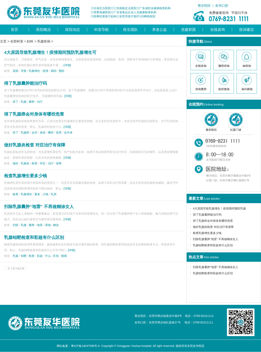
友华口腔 (221, 5)
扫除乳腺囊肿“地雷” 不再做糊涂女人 (215, 239)
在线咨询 (217, 30)
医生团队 (130, 30)
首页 (14, 30)
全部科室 (16, 41)
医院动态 (72, 30)
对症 (42, 163)
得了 (15, 101)
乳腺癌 (25, 132)
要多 (37, 194)
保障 (59, 163)
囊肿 (31, 101)
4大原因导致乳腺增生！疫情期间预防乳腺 (219, 208)
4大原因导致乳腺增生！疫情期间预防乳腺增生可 (50, 52)
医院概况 (43, 30)
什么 (48, 255)
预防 (61, 70)
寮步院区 (204, 5)
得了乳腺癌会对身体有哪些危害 (34, 114)
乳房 (53, 194)
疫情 (45, 70)
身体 (42, 132)
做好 (15, 163)
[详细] (67, 65)
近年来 (68, 132)
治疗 (40, 101)
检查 (34, 163)
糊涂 (56, 225)
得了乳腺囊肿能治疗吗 (25, 83)
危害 (59, 132)
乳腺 (24, 101)
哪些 (51, 132)
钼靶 (24, 255)
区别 (56, 255)
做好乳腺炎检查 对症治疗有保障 (34, 145)
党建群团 (188, 30)
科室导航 (101, 30)
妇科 (30, 41)
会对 (34, 132)
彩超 (40, 255)
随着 (64, 255)
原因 (15, 70)
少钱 (45, 194)
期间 (53, 70)
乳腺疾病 (43, 41)
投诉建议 (246, 30)
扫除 (15, 225)
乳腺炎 (25, 163)
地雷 (40, 225)
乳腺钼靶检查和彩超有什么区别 (213, 245)
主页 (3, 41)
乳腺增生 (34, 70)
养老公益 (159, 30)
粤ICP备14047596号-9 (85, 346)
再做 (48, 225)
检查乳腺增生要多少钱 (25, 175)
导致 (24, 70)
